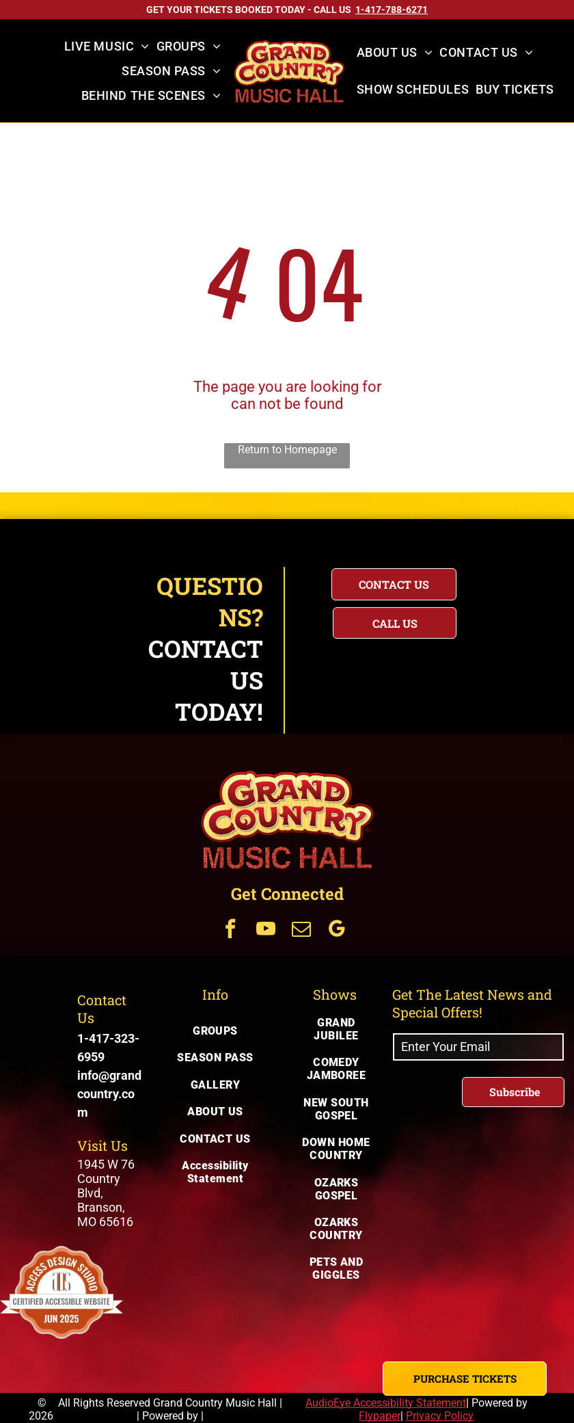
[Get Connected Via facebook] (230, 930)
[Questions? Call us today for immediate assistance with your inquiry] (394, 623)
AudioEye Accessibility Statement (385, 1402)
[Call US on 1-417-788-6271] (391, 9)
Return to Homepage (287, 449)
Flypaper (379, 1415)
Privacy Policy (440, 1415)
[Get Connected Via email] (301, 930)
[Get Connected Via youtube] (265, 930)
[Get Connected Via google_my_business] (337, 930)
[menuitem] (107, 46)
